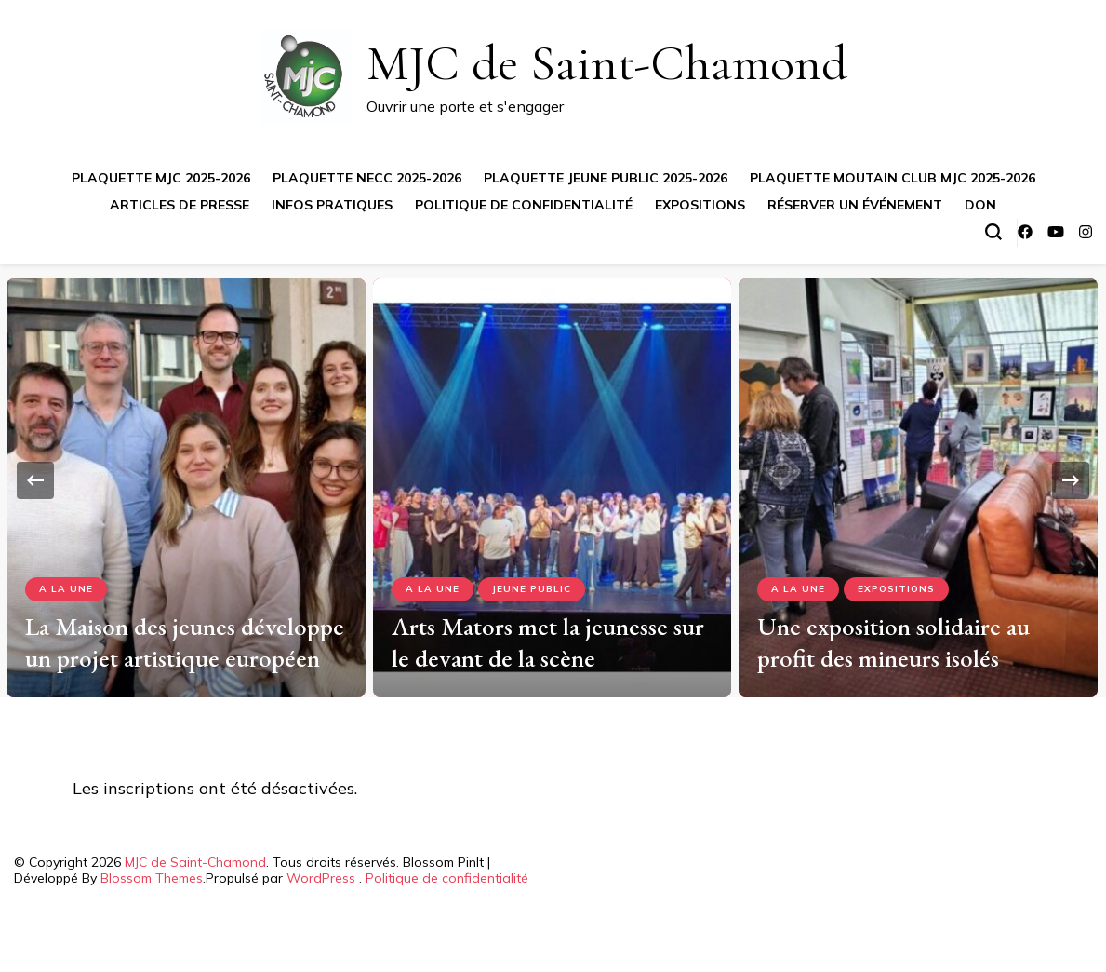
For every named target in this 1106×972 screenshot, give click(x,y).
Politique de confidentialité (524, 204)
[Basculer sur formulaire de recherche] (993, 231)
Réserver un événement (854, 204)
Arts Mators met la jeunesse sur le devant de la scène (548, 642)
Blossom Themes (151, 878)
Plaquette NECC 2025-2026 (367, 177)
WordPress (320, 878)
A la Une (66, 589)
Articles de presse (179, 204)
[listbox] (553, 480)
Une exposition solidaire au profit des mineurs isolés (893, 642)
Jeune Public (531, 589)
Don (980, 204)
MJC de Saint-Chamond (606, 63)
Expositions (700, 204)
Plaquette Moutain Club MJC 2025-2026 (892, 177)
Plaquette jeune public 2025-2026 (605, 177)
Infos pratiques (332, 204)
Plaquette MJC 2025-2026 (161, 177)
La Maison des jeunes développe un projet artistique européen (184, 642)
